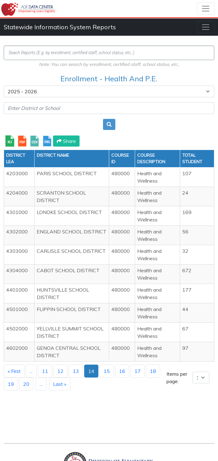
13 (76, 371)
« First (14, 371)
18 (153, 371)
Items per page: (177, 377)
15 (107, 371)
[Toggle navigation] (205, 8)
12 (60, 371)
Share (66, 141)
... (31, 371)
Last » (59, 384)
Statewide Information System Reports (60, 27)
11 (45, 371)
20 (26, 384)
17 (137, 371)
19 (11, 384)
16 (122, 371)
